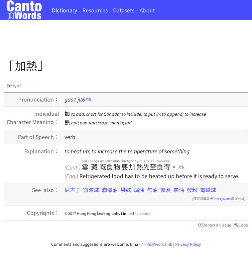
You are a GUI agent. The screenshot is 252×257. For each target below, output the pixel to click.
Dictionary (64, 10)
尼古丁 (72, 190)
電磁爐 (208, 190)
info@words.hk (158, 244)
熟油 (179, 190)
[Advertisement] (125, 41)
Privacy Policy (188, 244)
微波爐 (91, 190)
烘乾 (125, 190)
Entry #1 (14, 85)
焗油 (139, 190)
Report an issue (216, 224)
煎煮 (165, 190)
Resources (95, 10)
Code (243, 224)
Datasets (123, 10)
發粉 (192, 190)
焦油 (152, 190)
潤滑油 (110, 190)
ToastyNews (222, 198)
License (143, 213)
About (147, 10)
